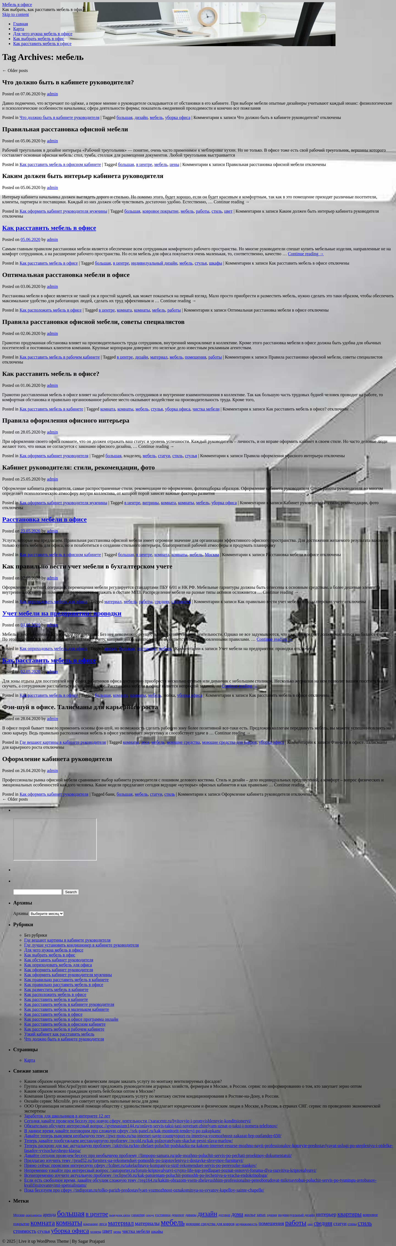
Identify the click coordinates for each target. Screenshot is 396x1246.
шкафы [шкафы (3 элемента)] (157, 1231)
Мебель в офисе (17, 4)
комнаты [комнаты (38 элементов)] (69, 1223)
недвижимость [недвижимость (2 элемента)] (247, 1224)
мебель (156, 117)
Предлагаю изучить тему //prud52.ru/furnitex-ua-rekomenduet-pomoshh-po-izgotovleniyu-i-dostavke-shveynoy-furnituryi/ (133, 1160)
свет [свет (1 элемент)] (310, 1224)
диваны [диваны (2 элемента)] (190, 1215)
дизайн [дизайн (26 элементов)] (207, 1213)
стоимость (181, 601)
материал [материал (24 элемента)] (121, 1222)
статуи (164, 455)
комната (124, 310)
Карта (18, 28)
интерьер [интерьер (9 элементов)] (326, 1214)
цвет (228, 211)
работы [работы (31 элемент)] (295, 1222)
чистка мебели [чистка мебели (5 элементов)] (136, 1231)
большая (125, 117)
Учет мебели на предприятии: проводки (62, 613)
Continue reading (306, 253)
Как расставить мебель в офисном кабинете (60, 164)
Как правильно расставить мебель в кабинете (66, 979)
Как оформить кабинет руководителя (54, 455)
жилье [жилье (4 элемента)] (250, 1214)
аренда (110, 648)
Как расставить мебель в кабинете (51, 409)
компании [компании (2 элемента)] (90, 1224)
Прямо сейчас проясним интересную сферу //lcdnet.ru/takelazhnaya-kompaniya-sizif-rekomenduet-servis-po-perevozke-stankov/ (140, 1165)
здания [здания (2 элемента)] (272, 1215)
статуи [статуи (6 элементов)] (339, 1223)
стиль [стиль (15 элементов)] (365, 1223)
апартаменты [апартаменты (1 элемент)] (34, 1215)
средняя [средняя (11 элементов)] (323, 1223)
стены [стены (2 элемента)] (352, 1224)
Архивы (20, 913)
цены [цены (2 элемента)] (117, 1232)
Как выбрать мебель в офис (38, 38)
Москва (212, 554)
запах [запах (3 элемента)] (261, 1214)
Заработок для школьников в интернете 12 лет (67, 1116)
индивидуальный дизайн (154, 263)
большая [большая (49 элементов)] (70, 1213)
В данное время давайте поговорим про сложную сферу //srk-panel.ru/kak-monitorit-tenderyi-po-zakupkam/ (122, 1130)
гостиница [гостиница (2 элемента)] (162, 1215)
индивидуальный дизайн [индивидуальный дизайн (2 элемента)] (296, 1215)
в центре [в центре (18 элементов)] (97, 1214)
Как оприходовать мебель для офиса (53, 601)
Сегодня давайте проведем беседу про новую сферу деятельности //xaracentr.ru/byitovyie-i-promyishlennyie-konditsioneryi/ (137, 1121)
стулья (201, 263)
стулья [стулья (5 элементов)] (43, 1231)
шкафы (215, 263)
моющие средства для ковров (229, 742)
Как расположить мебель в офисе (51, 310)
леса (145, 742)
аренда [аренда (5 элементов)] (49, 1214)
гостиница (146, 648)
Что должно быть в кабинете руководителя (59, 117)
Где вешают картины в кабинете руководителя (63, 742)
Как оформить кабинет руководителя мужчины (63, 211)
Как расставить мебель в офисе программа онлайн (71, 1019)
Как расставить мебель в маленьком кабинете (66, 1009)
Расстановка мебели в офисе (44, 519)
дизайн (141, 117)
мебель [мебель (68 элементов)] (173, 1222)
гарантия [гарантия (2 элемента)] (138, 1215)
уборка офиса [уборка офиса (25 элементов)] (70, 1230)
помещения (195, 357)
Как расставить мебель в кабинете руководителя (69, 1004)
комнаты (142, 310)
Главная (20, 23)
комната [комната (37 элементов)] (43, 1223)
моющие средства (183, 742)
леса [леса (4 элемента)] (103, 1223)
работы (203, 211)
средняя (162, 601)
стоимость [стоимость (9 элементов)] (24, 1231)
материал (158, 357)
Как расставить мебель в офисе (42, 43)
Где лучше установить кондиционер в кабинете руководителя (81, 945)
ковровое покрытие (160, 211)
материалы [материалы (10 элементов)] (147, 1223)
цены (174, 164)
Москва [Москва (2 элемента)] (18, 1215)
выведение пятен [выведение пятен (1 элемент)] (119, 1215)
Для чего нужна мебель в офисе (42, 33)
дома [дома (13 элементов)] (237, 1214)
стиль (216, 211)
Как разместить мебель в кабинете (56, 989)
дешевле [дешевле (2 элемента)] (178, 1215)
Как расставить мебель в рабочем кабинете (60, 357)
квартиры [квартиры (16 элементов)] (349, 1214)
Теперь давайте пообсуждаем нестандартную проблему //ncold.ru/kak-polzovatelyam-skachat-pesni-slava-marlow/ (128, 1140)
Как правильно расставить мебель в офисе (63, 984)
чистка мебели (206, 409)
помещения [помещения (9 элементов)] (271, 1223)
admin (52, 93)
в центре (144, 164)
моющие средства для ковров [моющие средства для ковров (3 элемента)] (210, 1224)
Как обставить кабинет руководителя (58, 960)
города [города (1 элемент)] (150, 1215)
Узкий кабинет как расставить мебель (59, 1034)
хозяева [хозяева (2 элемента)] (95, 1232)
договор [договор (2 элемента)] (224, 1215)
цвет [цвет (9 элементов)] (107, 1231)
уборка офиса (177, 117)
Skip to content (15, 14)
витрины (150, 502)
